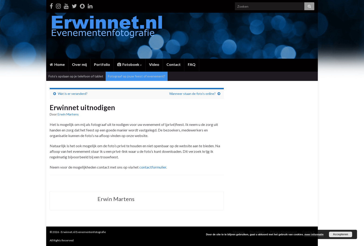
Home (57, 64)
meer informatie (314, 234)
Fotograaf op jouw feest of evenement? (136, 76)
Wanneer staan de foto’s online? (192, 94)
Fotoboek (129, 64)
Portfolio (102, 64)
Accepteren (340, 234)
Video (154, 64)
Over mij (79, 64)
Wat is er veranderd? (73, 94)
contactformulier (152, 167)
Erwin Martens (68, 114)
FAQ (191, 64)
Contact (173, 64)
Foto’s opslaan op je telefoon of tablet (76, 76)
